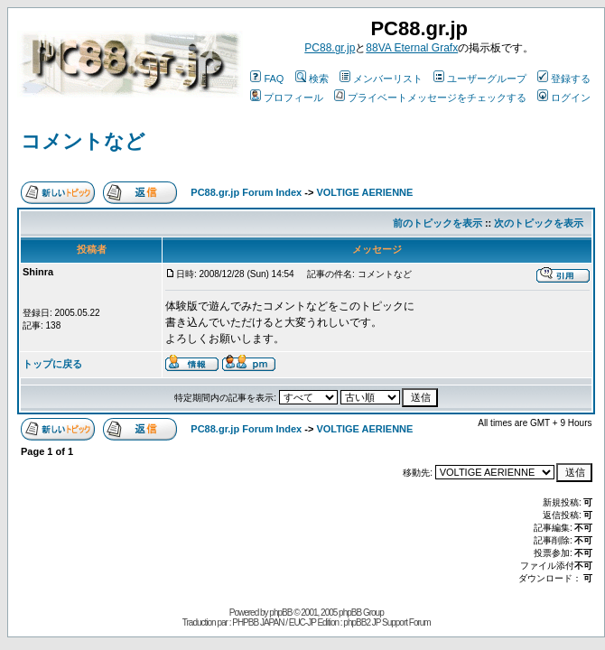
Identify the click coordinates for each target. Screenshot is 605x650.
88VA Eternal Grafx (412, 48)
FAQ (267, 78)
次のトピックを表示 (538, 223)
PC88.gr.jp (329, 48)
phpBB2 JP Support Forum (386, 622)
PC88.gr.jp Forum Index (246, 192)
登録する (564, 78)
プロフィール (286, 97)
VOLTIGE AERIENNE (364, 192)
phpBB (280, 613)
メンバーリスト (381, 78)
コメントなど (83, 141)
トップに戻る (52, 363)
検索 (312, 78)
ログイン (564, 97)
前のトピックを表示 (437, 223)
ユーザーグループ (479, 78)
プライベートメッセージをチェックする (430, 97)
